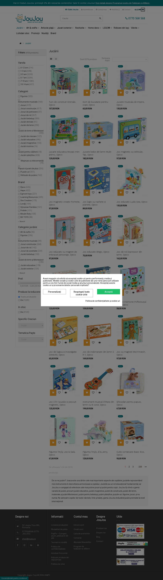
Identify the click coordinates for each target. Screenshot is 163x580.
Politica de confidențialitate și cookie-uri (102, 301)
